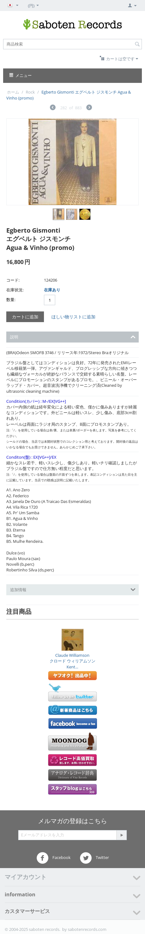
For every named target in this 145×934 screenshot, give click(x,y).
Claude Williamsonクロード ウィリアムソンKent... (72, 661)
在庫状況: (15, 290)
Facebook (53, 858)
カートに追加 (25, 317)
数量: (10, 299)
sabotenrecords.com (87, 929)
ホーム (13, 92)
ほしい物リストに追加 (73, 317)
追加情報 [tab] (73, 589)
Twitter (94, 858)
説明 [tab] (73, 336)
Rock (30, 92)
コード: (12, 280)
